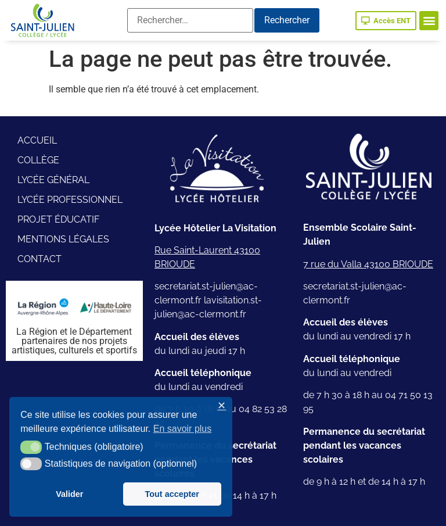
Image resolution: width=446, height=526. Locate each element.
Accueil (37, 140)
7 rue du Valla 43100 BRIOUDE (368, 264)
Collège (38, 160)
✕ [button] (221, 406)
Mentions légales (63, 239)
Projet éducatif (58, 219)
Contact (39, 258)
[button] (428, 20)
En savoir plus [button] (182, 429)
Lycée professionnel (70, 199)
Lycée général (53, 179)
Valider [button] (69, 494)
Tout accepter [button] (172, 494)
